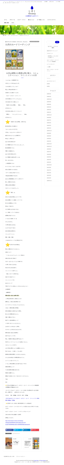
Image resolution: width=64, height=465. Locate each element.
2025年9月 (49, 101)
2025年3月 (49, 109)
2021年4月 (49, 172)
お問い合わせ (51, 1)
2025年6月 (49, 104)
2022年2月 (49, 162)
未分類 (48, 86)
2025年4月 (49, 106)
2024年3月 (49, 122)
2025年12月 (49, 99)
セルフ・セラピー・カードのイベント (52, 70)
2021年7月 (49, 170)
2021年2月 (49, 177)
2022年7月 (49, 151)
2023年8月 (49, 133)
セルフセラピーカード (34, 41)
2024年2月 (49, 125)
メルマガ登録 (58, 1)
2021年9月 (49, 167)
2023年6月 (49, 135)
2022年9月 (49, 149)
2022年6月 (49, 154)
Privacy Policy (36, 460)
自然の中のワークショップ (52, 50)
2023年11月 (49, 130)
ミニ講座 (48, 66)
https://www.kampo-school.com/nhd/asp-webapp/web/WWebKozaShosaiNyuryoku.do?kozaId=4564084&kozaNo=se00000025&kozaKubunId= (17, 422)
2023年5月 (49, 138)
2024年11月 (49, 114)
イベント (48, 78)
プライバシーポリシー (20, 456)
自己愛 (48, 83)
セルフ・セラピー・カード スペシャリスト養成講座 (52, 61)
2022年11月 (49, 146)
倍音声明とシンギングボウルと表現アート (53, 57)
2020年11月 (49, 180)
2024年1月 (49, 128)
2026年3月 (49, 96)
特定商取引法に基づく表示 (9, 456)
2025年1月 (49, 112)
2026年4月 (49, 93)
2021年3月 (49, 175)
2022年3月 (49, 159)
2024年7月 (49, 120)
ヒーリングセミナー (51, 64)
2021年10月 (49, 164)
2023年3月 (49, 141)
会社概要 (45, 1)
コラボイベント (50, 53)
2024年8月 (49, 117)
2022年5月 (49, 156)
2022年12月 (49, 143)
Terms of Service (43, 460)
